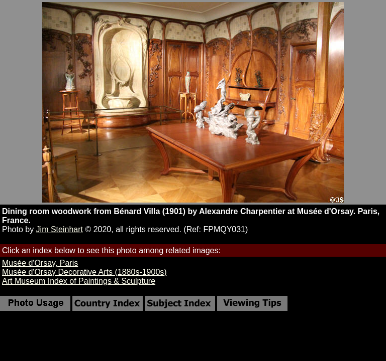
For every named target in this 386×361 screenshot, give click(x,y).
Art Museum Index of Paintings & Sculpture (78, 281)
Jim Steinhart (59, 229)
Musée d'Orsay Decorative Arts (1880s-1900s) (84, 272)
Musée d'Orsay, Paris (40, 263)
